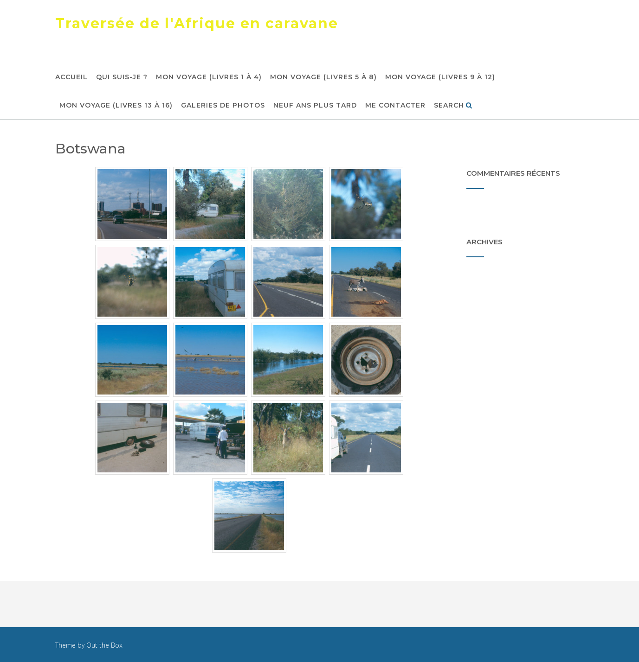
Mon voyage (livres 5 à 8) (323, 77)
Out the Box (104, 645)
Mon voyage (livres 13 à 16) (116, 105)
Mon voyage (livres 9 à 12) (440, 77)
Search (453, 105)
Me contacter (395, 105)
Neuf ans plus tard (315, 105)
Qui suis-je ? (122, 77)
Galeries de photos (223, 105)
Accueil (71, 77)
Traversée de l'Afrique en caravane (196, 23)
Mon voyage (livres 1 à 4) (209, 77)
